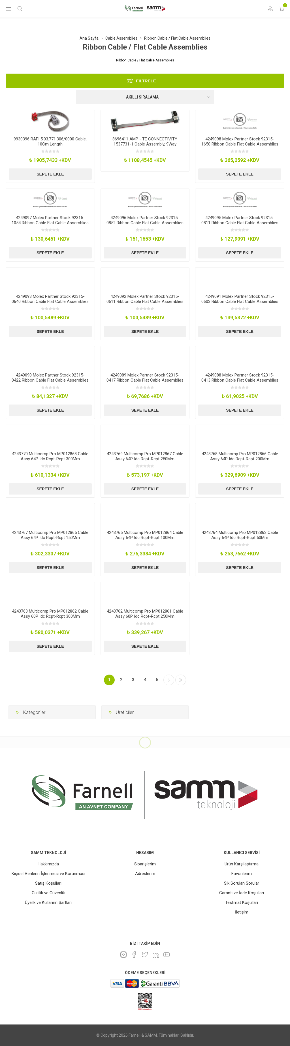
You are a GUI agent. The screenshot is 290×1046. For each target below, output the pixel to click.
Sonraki (168, 680)
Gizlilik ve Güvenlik (48, 892)
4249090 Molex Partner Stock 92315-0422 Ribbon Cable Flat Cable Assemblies (50, 378)
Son (180, 680)
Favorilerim (241, 873)
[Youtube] (166, 954)
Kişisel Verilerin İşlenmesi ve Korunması (48, 873)
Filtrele (146, 80)
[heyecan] (145, 954)
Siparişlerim (145, 864)
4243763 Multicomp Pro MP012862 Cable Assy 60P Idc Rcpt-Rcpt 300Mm (50, 614)
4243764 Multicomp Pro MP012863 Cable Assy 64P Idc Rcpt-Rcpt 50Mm (240, 535)
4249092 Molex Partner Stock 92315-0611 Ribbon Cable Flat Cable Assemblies (145, 299)
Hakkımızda (48, 864)
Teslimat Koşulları (241, 902)
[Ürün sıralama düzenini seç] (145, 97)
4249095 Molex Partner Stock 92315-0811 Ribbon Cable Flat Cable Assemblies (239, 220)
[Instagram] (123, 954)
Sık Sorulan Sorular (241, 883)
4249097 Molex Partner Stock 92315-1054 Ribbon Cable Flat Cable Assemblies (50, 220)
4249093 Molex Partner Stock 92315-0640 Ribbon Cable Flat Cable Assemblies (50, 299)
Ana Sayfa (89, 38)
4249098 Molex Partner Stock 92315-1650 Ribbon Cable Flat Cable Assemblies (239, 141)
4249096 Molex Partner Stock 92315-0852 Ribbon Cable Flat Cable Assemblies (145, 220)
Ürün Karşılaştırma (242, 864)
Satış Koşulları (48, 883)
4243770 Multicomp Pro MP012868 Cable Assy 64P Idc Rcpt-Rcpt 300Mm (50, 456)
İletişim (241, 912)
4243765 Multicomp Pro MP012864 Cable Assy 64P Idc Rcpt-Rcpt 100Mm (145, 535)
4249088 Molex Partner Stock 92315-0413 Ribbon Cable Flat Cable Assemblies (239, 378)
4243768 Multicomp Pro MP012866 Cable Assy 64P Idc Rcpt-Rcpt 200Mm (240, 456)
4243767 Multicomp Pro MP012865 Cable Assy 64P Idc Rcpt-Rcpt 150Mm (50, 535)
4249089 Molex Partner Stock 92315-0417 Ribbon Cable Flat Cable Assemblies (145, 378)
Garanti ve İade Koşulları (241, 892)
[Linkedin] (155, 954)
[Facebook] (134, 954)
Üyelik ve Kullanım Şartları (48, 902)
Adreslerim (145, 873)
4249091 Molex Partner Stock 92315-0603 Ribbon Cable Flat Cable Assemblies (239, 299)
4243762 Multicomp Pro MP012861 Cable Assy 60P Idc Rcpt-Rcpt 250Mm (145, 614)
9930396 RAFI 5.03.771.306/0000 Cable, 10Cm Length (50, 141)
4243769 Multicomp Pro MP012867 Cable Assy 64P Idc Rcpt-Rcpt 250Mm (145, 456)
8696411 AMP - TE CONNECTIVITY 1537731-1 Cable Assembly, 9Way (144, 141)
